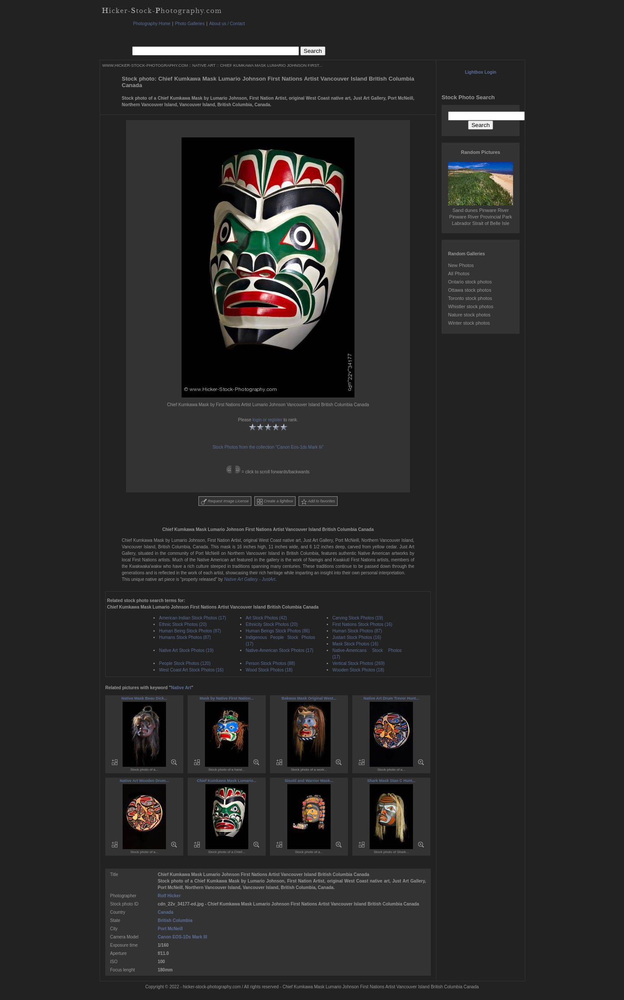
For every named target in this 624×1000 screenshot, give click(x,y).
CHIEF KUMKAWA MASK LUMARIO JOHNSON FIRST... (271, 65)
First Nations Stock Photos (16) (362, 624)
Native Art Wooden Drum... (144, 781)
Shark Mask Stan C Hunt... (391, 781)
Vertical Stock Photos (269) (358, 663)
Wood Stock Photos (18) (269, 670)
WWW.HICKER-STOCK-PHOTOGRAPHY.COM (145, 65)
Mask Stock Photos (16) (355, 644)
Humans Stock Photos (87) (185, 637)
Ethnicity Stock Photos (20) (272, 624)
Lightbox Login (480, 72)
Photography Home (151, 23)
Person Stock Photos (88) (270, 663)
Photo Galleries (190, 23)
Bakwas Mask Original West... (309, 698)
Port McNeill (170, 928)
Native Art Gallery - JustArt (249, 579)
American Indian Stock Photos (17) (192, 618)
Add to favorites (318, 502)
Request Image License (225, 502)
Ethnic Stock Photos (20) (183, 624)
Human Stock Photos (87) (357, 631)
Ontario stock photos (470, 281)
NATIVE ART (203, 65)
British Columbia (175, 920)
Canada (165, 912)
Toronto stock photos (470, 298)
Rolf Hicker (169, 895)
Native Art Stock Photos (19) (186, 650)
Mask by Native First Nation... (226, 698)
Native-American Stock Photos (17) (279, 650)
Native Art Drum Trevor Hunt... (391, 698)
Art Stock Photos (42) (266, 618)
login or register (268, 419)
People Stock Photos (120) (185, 663)
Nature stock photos (469, 314)
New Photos (461, 265)
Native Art (181, 687)
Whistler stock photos (471, 306)
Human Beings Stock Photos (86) (278, 631)
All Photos (459, 273)
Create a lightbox (275, 502)
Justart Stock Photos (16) (356, 637)
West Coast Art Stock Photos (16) (191, 670)
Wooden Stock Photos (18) (358, 670)
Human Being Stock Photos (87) (190, 631)
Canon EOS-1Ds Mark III (182, 937)
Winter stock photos (469, 323)
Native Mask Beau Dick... (144, 698)
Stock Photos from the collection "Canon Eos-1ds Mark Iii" (268, 447)
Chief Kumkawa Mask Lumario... (227, 781)
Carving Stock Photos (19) (357, 618)
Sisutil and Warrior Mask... (309, 781)
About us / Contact (227, 23)
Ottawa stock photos (469, 290)
